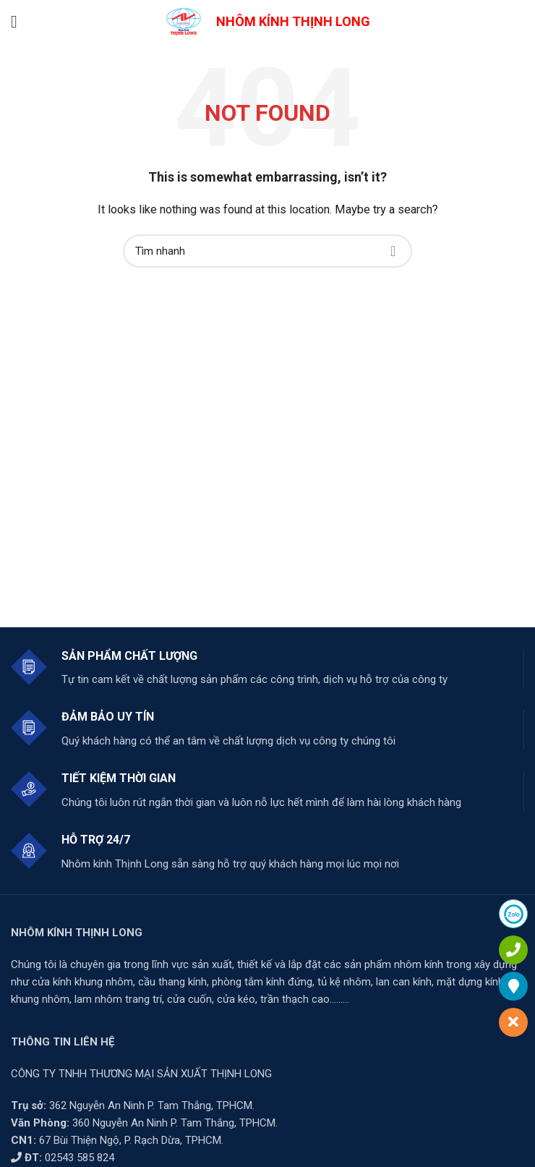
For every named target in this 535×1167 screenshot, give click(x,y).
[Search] (267, 251)
